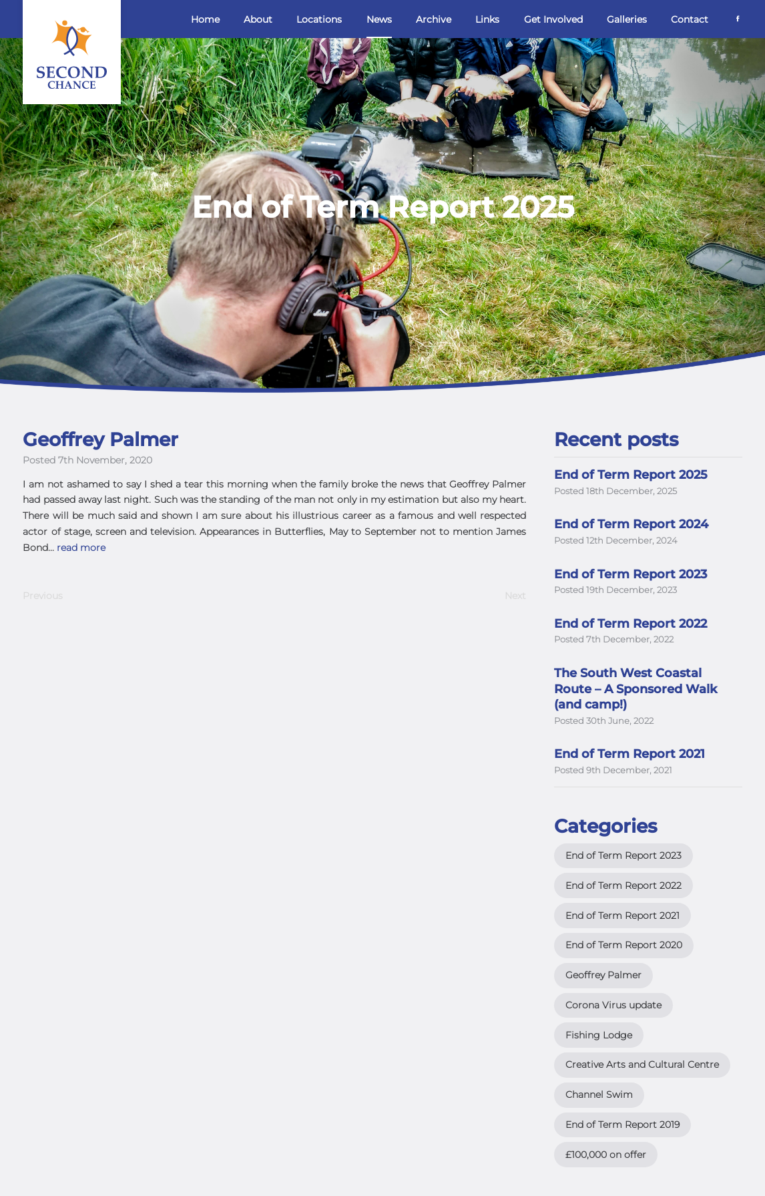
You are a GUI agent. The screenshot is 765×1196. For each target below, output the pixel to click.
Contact (689, 19)
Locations (319, 19)
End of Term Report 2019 (622, 1125)
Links (487, 19)
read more (81, 548)
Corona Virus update (613, 1005)
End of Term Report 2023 (623, 855)
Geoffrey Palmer (603, 975)
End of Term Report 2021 (622, 916)
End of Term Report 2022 (623, 885)
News (379, 19)
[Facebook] (737, 18)
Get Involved (553, 19)
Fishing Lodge (598, 1035)
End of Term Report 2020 (623, 945)
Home (205, 19)
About (258, 19)
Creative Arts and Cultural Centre (642, 1064)
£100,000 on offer (605, 1155)
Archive (433, 19)
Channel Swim (599, 1094)
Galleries (627, 19)
